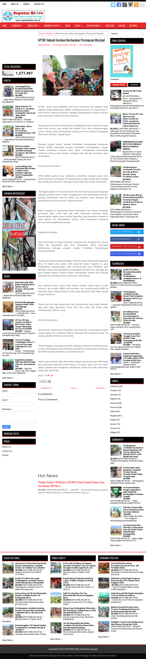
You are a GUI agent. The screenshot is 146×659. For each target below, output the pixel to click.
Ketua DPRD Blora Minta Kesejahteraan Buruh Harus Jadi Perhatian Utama (125, 565)
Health (79, 24)
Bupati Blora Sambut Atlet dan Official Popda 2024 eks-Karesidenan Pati (25, 363)
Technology (18, 24)
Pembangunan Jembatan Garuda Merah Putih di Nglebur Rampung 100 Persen (133, 295)
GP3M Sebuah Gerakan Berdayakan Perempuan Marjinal (71, 40)
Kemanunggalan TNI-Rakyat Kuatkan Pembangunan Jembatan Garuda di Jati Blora (30, 627)
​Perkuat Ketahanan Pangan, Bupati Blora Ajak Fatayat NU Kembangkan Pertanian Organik (133, 492)
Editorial (133, 25)
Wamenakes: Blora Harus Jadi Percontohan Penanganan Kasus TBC (25, 129)
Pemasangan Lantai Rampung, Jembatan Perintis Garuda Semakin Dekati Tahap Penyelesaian (132, 472)
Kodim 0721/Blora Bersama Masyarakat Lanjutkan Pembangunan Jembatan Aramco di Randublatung (132, 275)
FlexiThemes (43, 656)
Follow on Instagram (128, 254)
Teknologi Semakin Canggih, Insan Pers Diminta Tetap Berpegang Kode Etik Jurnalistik (132, 338)
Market (113, 399)
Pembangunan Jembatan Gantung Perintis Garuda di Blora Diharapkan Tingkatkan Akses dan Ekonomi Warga (30, 611)
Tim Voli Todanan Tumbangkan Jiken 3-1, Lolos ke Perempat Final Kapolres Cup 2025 (25, 344)
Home (4, 4)
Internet (113, 395)
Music (67, 25)
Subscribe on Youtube (128, 247)
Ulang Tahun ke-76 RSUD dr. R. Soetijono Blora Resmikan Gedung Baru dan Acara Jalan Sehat (25, 110)
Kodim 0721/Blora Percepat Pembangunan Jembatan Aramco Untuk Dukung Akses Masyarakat (29, 580)
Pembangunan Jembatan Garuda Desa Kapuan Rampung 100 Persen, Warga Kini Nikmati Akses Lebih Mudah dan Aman (133, 451)
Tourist (113, 428)
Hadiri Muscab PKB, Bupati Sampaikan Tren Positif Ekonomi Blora (127, 594)
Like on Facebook (128, 239)
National (114, 403)
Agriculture (34, 24)
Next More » (8, 186)
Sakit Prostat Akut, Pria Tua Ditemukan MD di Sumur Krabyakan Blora (78, 595)
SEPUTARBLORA (71, 649)
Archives (134, 85)
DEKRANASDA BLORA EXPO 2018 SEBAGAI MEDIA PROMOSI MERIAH (133, 145)
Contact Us (39, 4)
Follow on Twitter (128, 232)
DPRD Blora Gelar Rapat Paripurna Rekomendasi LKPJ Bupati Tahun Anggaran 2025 (125, 580)
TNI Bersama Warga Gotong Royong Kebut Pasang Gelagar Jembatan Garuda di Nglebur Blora (133, 200)
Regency (114, 416)
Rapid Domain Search (107, 656)
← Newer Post (45, 388)
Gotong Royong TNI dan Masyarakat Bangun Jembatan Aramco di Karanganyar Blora (30, 595)
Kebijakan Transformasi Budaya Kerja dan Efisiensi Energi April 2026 (127, 623)
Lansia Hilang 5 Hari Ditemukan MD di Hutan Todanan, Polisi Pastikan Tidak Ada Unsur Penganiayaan (25, 170)
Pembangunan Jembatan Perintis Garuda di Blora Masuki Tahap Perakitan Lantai (132, 172)
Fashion (122, 25)
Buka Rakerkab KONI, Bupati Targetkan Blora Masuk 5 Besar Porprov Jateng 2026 (25, 285)
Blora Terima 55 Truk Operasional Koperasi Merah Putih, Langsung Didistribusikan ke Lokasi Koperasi (133, 120)
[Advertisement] (19, 46)
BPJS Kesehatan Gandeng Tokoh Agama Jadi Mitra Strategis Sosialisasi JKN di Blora (25, 149)
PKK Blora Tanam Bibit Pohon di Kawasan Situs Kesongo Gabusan (133, 509)
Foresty (113, 390)
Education (110, 25)
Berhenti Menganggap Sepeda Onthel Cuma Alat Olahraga (24, 304)
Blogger (94, 649)
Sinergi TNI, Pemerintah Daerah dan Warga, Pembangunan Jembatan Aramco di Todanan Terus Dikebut (30, 565)
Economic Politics (53, 24)
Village (113, 432)
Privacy (26, 4)
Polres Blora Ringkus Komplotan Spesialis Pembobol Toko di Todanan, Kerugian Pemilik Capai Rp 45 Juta (79, 565)
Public (113, 411)
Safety (113, 420)
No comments (86, 45)
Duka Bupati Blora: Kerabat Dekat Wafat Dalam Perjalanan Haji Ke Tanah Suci (24, 90)
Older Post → (101, 388)
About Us (15, 4)
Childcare (114, 386)
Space (113, 424)
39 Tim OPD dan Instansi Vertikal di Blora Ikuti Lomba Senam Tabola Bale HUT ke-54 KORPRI (23, 324)
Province (114, 407)
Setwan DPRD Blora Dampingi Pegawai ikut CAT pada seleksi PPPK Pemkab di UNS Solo (133, 357)
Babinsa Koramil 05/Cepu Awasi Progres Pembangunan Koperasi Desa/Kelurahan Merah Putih (125, 609)
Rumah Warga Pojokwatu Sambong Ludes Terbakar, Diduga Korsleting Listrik (78, 580)
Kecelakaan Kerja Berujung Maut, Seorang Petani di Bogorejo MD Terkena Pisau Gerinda (133, 316)
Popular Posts (119, 85)
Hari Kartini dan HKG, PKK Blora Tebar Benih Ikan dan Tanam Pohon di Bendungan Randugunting (133, 529)
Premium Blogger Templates (85, 656)
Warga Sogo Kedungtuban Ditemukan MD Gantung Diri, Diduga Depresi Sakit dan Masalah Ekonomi (79, 610)
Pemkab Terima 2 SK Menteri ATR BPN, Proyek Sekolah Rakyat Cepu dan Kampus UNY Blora (71, 484)
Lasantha (69, 656)
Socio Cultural (95, 24)
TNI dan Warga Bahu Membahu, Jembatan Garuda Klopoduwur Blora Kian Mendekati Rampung (78, 625)
